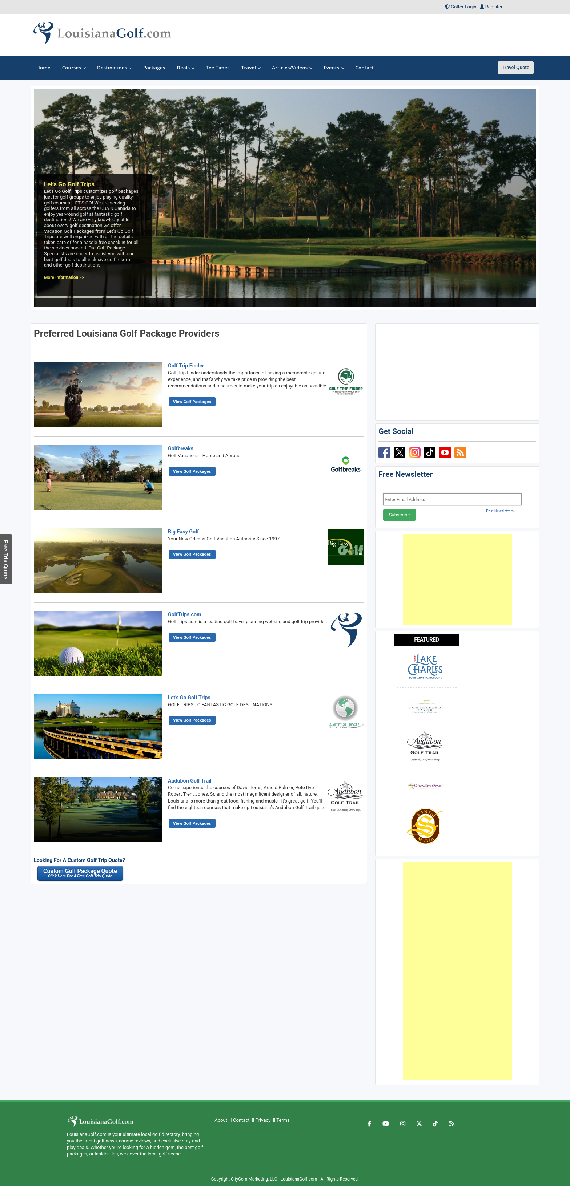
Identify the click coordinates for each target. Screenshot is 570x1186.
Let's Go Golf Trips (189, 697)
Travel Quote (515, 67)
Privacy (262, 1120)
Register (494, 6)
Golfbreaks (180, 448)
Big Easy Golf (183, 532)
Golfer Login (463, 6)
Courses (73, 67)
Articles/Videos (292, 67)
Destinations (114, 67)
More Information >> (64, 277)
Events (334, 67)
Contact (241, 1120)
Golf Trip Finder (186, 366)
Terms (283, 1120)
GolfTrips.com (184, 614)
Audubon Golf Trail (190, 781)
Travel (250, 67)
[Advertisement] (457, 579)
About (220, 1120)
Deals (185, 67)
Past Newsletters (500, 511)
